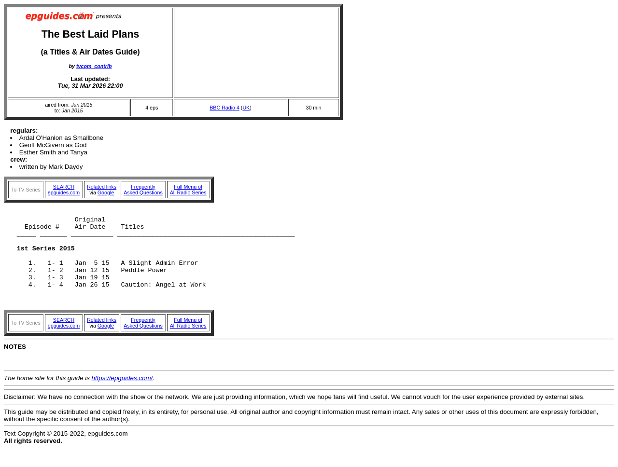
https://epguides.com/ (122, 396)
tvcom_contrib (94, 66)
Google (106, 192)
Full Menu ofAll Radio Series (188, 189)
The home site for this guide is (48, 396)
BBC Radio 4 (224, 107)
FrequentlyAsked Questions (143, 189)
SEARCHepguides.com (64, 189)
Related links (101, 187)
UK (246, 107)
